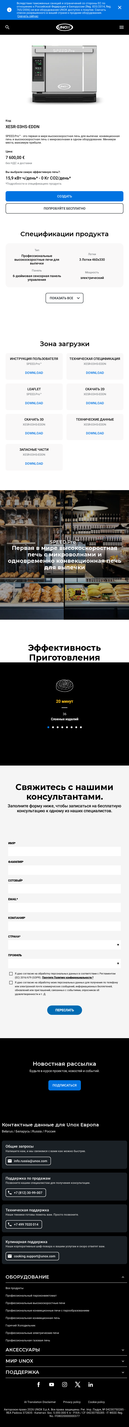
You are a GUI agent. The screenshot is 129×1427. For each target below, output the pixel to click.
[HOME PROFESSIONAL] (65, 27)
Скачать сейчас (27, 16)
